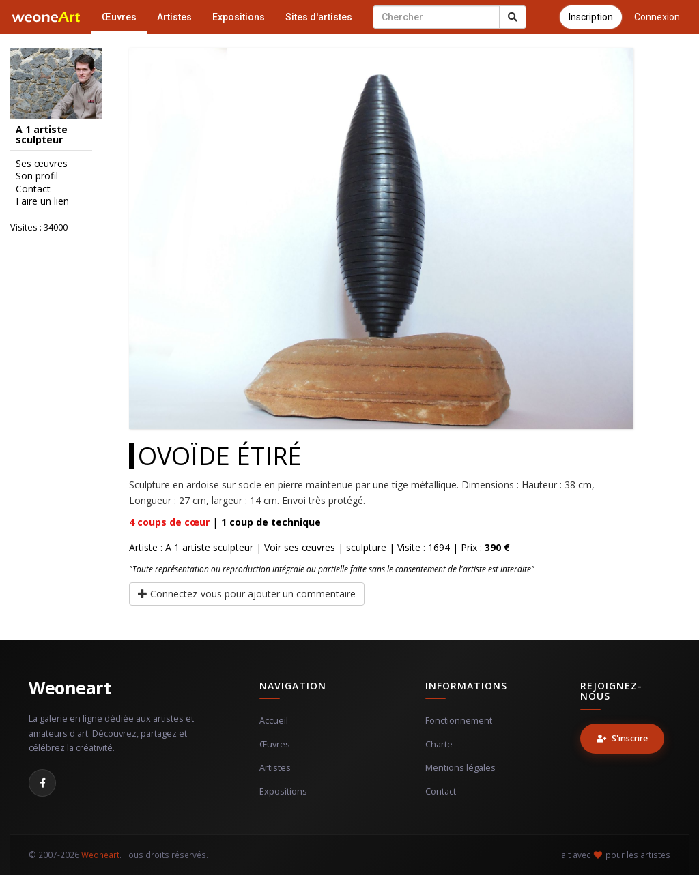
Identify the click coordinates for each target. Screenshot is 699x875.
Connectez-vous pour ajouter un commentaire (247, 593)
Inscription (591, 17)
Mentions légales (460, 767)
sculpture (366, 547)
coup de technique (271, 522)
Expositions (238, 17)
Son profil (37, 176)
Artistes (174, 17)
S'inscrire (622, 738)
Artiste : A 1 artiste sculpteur (191, 547)
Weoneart (70, 687)
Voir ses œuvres (299, 547)
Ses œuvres (42, 164)
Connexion (657, 17)
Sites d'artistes (318, 17)
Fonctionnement (458, 720)
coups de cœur (169, 522)
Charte (439, 744)
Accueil (273, 720)
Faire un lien (42, 201)
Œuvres (119, 17)
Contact (33, 189)
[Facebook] (42, 783)
